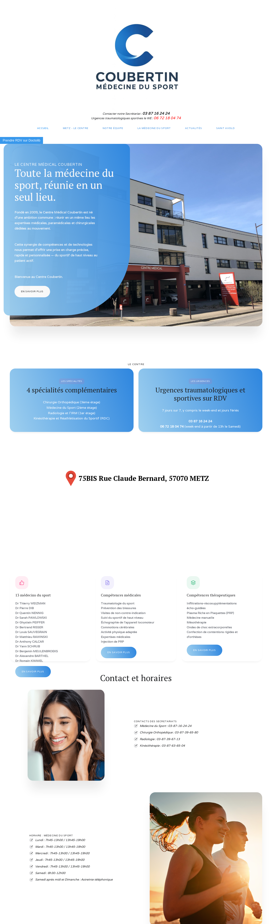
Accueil (43, 128)
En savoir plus (33, 671)
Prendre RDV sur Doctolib (21, 140)
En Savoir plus (32, 291)
